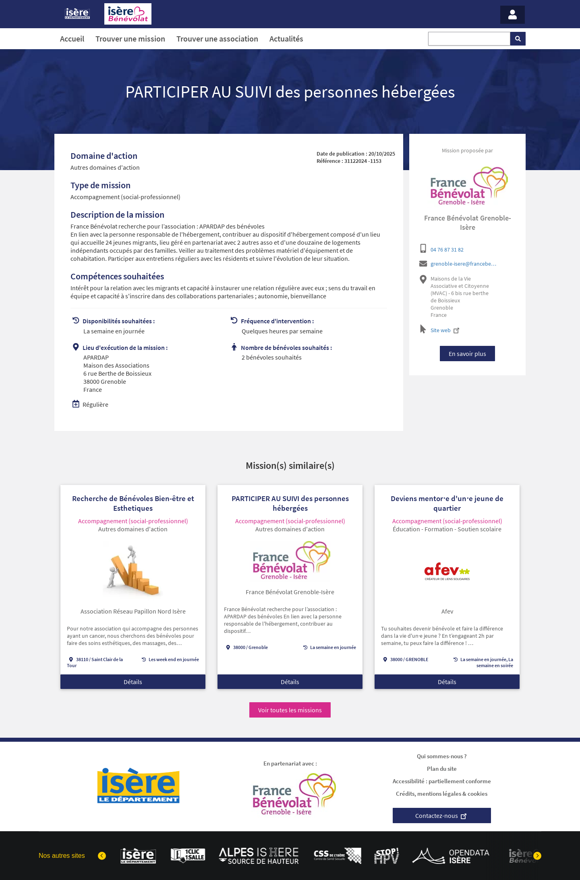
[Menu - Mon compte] (512, 15)
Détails (133, 682)
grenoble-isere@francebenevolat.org (465, 263)
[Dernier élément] (102, 856)
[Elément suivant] (537, 856)
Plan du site (442, 768)
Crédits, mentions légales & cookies (441, 793)
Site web (446, 330)
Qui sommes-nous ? (442, 756)
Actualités (286, 38)
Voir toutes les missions (290, 710)
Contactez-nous (441, 815)
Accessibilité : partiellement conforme (442, 781)
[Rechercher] (518, 39)
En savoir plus (467, 354)
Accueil (72, 38)
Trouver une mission (130, 38)
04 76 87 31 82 (447, 249)
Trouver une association (217, 38)
